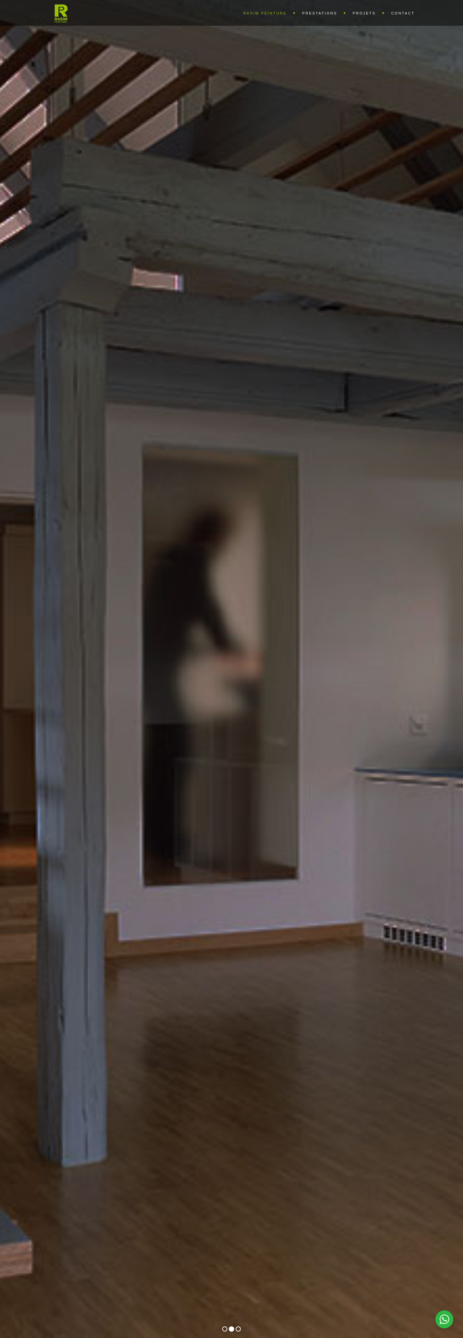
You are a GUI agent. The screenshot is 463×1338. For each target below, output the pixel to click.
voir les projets (231, 703)
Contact (403, 13)
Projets (364, 13)
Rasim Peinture (265, 13)
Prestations (319, 13)
